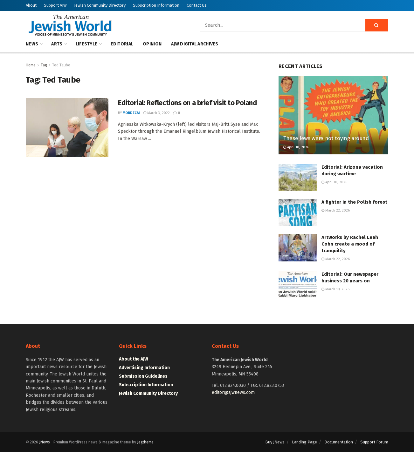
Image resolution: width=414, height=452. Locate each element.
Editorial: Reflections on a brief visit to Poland (187, 102)
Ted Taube (61, 65)
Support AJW (55, 5)
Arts (56, 44)
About (31, 5)
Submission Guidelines (143, 376)
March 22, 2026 (335, 210)
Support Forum (374, 442)
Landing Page (304, 442)
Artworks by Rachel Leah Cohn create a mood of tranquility (349, 243)
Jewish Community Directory (100, 5)
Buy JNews (275, 442)
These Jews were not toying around (326, 138)
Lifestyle (87, 44)
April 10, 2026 (296, 147)
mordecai (131, 113)
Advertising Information (144, 367)
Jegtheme (145, 442)
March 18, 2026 (335, 289)
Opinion (152, 44)
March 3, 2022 (156, 113)
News (32, 44)
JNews (44, 442)
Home (31, 65)
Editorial (122, 44)
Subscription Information (156, 5)
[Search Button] (376, 25)
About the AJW (133, 359)
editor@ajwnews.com (233, 392)
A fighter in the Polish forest (354, 202)
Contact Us (197, 5)
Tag (44, 65)
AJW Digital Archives (194, 44)
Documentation (338, 442)
